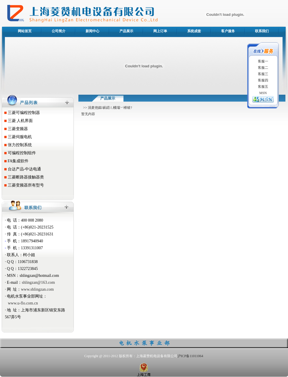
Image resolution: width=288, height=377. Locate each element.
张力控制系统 (17, 145)
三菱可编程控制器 (21, 113)
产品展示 (126, 31)
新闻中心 (92, 31)
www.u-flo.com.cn (23, 303)
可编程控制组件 (19, 153)
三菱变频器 (15, 129)
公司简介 (58, 31)
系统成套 (194, 31)
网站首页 (25, 31)
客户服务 (228, 31)
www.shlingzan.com (37, 289)
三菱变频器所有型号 (23, 185)
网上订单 (160, 31)
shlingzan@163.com (38, 282)
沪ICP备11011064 (190, 356)
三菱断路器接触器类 (23, 177)
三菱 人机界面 (17, 121)
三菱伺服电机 (17, 137)
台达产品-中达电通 (21, 169)
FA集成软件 (15, 161)
